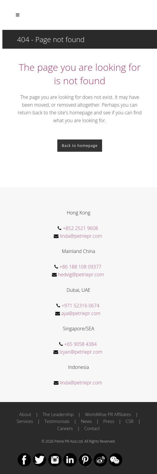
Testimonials (57, 421)
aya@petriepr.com (80, 313)
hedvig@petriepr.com (81, 274)
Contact (92, 428)
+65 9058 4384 (80, 344)
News (86, 421)
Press (108, 421)
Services (25, 421)
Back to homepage (80, 145)
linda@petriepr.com (81, 236)
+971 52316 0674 (80, 305)
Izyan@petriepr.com (80, 352)
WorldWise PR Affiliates (108, 414)
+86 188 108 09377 (80, 266)
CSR (129, 421)
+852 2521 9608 (80, 228)
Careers (65, 428)
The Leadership (58, 414)
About (25, 414)
